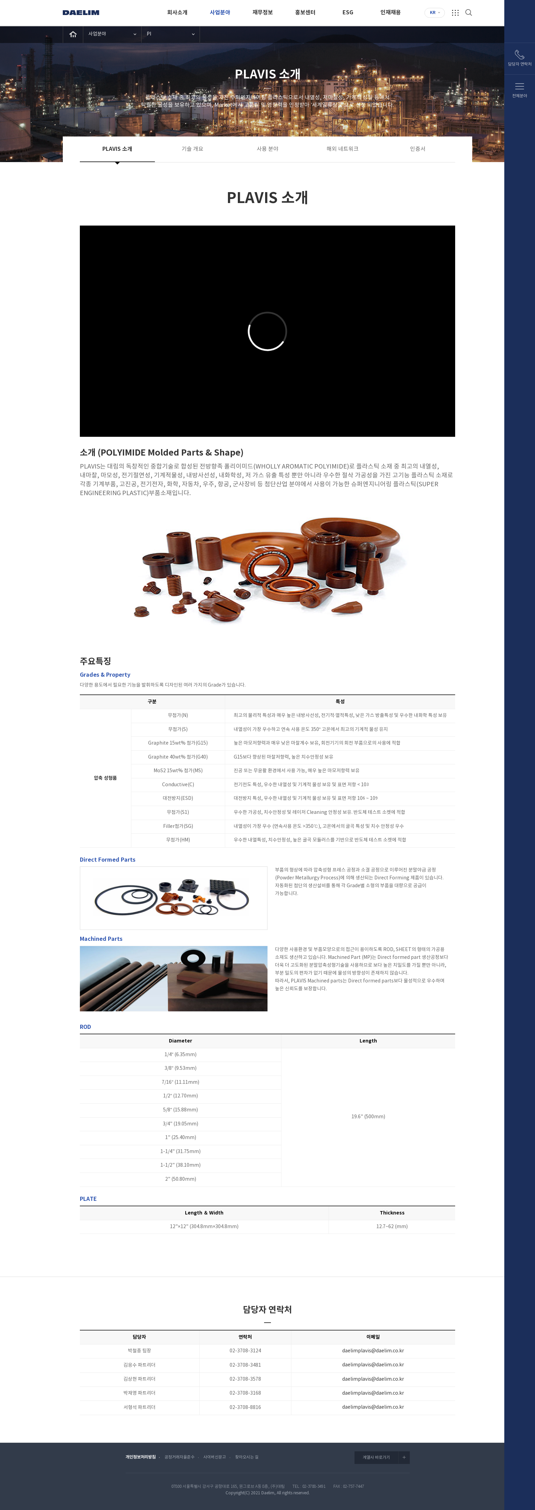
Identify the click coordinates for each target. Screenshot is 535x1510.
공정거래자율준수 (179, 1457)
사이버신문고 (214, 1457)
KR (432, 12)
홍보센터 (305, 12)
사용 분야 (267, 149)
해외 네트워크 (343, 149)
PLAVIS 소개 (117, 149)
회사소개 (177, 12)
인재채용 (390, 12)
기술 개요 (192, 149)
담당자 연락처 (520, 64)
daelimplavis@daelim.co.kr (373, 1351)
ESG (348, 12)
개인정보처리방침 (141, 1457)
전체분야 (519, 96)
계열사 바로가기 (386, 1457)
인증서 (417, 149)
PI (149, 34)
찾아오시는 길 (247, 1457)
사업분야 (220, 12)
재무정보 (262, 12)
